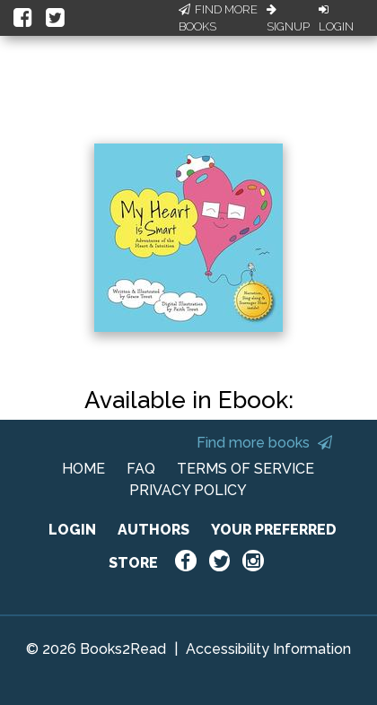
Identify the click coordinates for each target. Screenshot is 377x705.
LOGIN (72, 529)
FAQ (141, 468)
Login (336, 19)
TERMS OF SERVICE (245, 468)
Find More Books (218, 18)
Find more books (264, 442)
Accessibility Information (268, 648)
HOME (83, 468)
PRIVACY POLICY (188, 490)
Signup (288, 19)
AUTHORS (153, 529)
